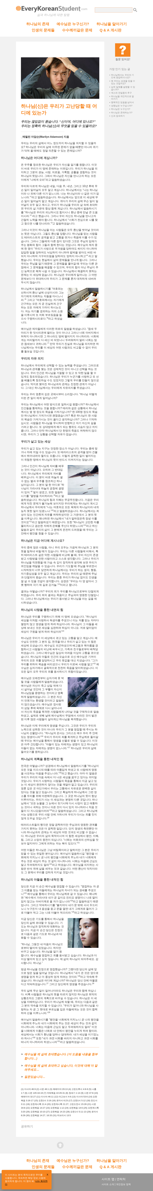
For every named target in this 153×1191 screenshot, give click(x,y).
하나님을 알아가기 (111, 24)
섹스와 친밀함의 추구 (121, 93)
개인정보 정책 (123, 1184)
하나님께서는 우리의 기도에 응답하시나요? (122, 76)
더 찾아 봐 (28, 1181)
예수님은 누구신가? (73, 24)
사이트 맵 (108, 1179)
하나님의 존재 (37, 24)
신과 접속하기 (118, 116)
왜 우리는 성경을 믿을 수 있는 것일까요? (123, 82)
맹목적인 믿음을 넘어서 (122, 102)
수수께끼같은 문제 (77, 30)
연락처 (121, 1179)
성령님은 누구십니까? (121, 105)
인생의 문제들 (43, 30)
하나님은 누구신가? (120, 109)
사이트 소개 (108, 1184)
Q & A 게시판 (110, 30)
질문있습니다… (34, 1077)
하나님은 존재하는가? (121, 112)
